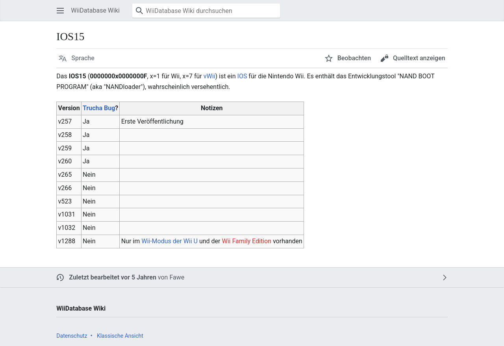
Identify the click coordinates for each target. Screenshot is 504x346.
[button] (60, 10)
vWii (209, 76)
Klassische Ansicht (120, 336)
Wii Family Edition (246, 241)
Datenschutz (71, 336)
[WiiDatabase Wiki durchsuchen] (206, 11)
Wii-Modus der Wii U (169, 241)
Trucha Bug (99, 108)
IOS (242, 76)
